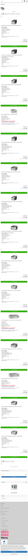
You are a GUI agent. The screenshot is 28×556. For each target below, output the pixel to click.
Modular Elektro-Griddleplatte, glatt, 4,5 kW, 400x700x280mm (11, 25)
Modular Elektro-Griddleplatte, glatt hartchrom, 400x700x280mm (11, 142)
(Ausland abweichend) (16, 36)
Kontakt (2, 506)
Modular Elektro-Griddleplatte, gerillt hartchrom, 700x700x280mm (11, 436)
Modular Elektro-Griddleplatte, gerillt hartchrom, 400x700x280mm (11, 201)
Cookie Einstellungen (3, 514)
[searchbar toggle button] (22, 1)
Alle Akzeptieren (14, 551)
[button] (1, 14)
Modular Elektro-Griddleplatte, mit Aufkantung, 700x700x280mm (11, 231)
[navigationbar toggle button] (27, 1)
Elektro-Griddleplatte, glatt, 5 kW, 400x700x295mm (9, 114)
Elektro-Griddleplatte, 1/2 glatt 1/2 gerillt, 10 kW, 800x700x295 (11, 320)
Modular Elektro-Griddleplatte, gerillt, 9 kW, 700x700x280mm (11, 290)
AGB (1, 509)
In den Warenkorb (14, 46)
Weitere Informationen (14, 554)
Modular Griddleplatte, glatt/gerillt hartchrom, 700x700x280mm (11, 406)
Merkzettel (3, 524)
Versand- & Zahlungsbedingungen (5, 508)
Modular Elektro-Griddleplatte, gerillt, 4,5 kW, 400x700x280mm (11, 84)
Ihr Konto (3, 522)
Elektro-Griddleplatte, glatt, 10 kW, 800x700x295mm (9, 378)
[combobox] (7, 14)
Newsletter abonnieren (5, 526)
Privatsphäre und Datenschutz (4, 511)
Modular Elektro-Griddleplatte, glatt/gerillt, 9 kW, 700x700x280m (11, 260)
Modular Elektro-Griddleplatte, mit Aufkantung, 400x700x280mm (11, 55)
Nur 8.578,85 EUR (14, 492)
